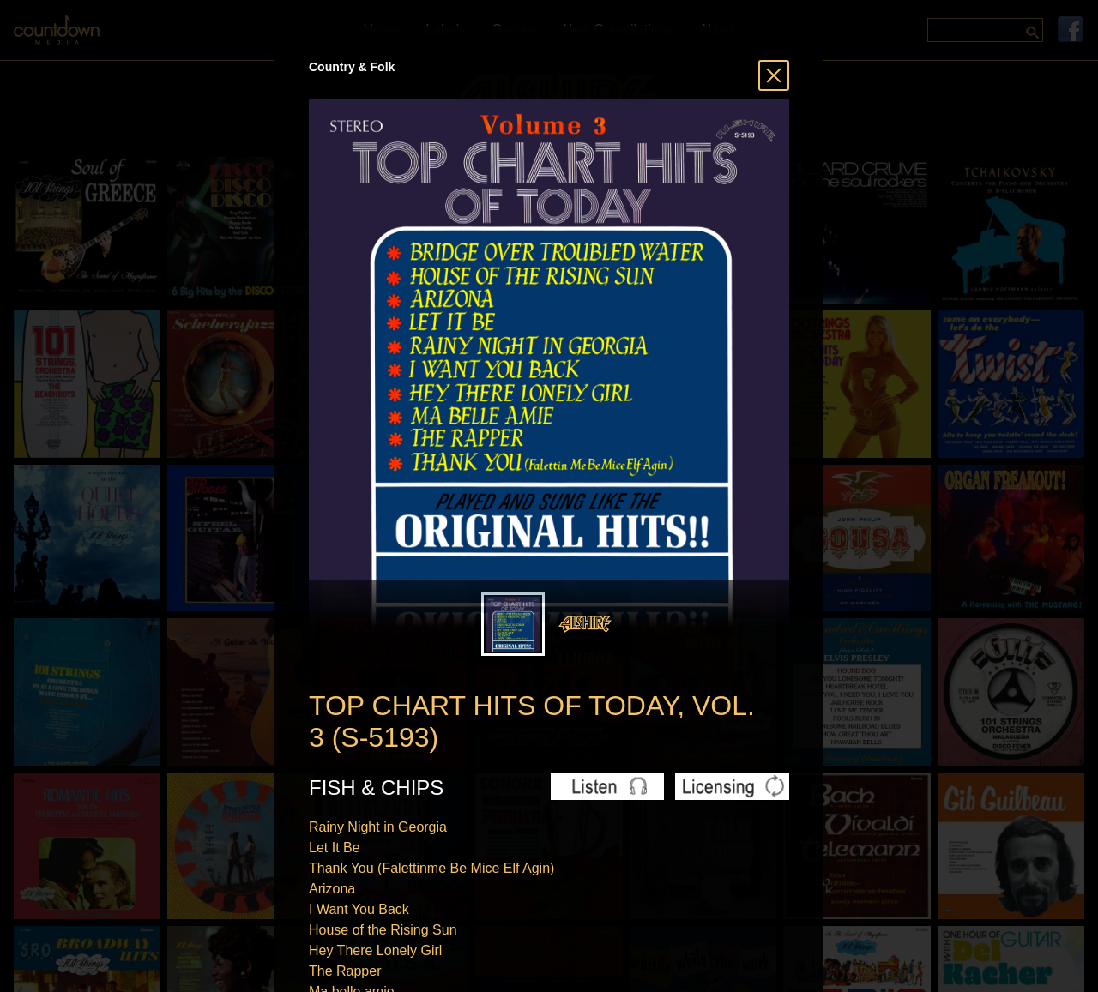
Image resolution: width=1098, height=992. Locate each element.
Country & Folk (352, 67)
